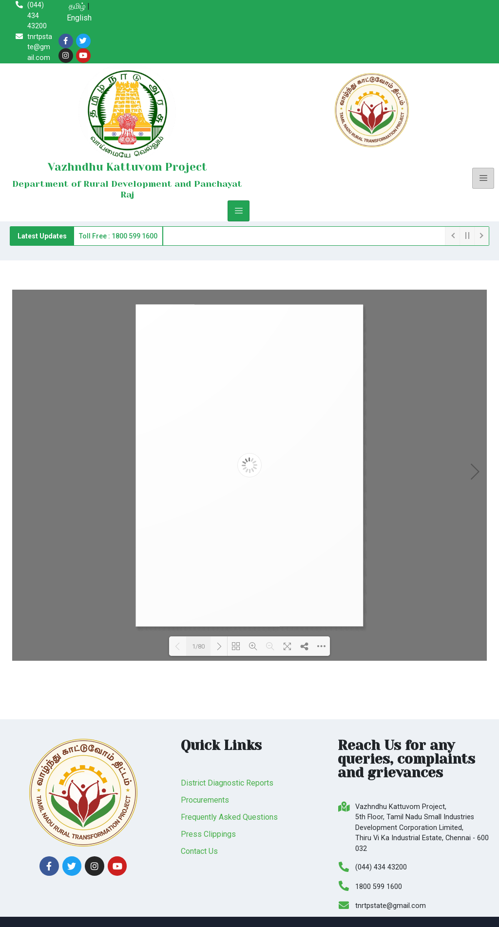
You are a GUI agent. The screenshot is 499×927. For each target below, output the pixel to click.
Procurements (205, 800)
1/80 (198, 646)
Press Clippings (208, 834)
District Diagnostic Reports (227, 783)
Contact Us (199, 851)
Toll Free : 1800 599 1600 (118, 236)
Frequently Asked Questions (229, 817)
